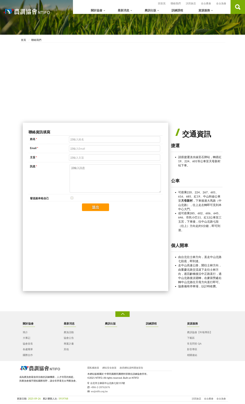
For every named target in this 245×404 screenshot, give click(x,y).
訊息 (33, 166)
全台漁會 (221, 3)
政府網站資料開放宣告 (131, 367)
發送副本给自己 (39, 198)
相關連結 (192, 354)
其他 (66, 349)
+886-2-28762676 (100, 387)
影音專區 (192, 349)
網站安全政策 (109, 367)
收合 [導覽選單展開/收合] (122, 314)
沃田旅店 (191, 3)
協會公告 (69, 337)
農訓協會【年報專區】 (199, 332)
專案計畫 (69, 343)
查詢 (238, 7)
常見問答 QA (194, 343)
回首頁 (162, 3)
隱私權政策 (93, 367)
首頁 (23, 39)
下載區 (191, 337)
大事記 (26, 337)
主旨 (33, 157)
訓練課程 (177, 10)
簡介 (25, 332)
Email (34, 148)
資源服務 (204, 10)
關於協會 (96, 10)
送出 (95, 207)
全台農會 (206, 3)
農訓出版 (150, 10)
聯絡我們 (176, 3)
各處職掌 (28, 349)
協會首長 (28, 343)
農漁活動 (69, 332)
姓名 (33, 139)
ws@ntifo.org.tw (99, 391)
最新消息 (123, 10)
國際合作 (28, 354)
